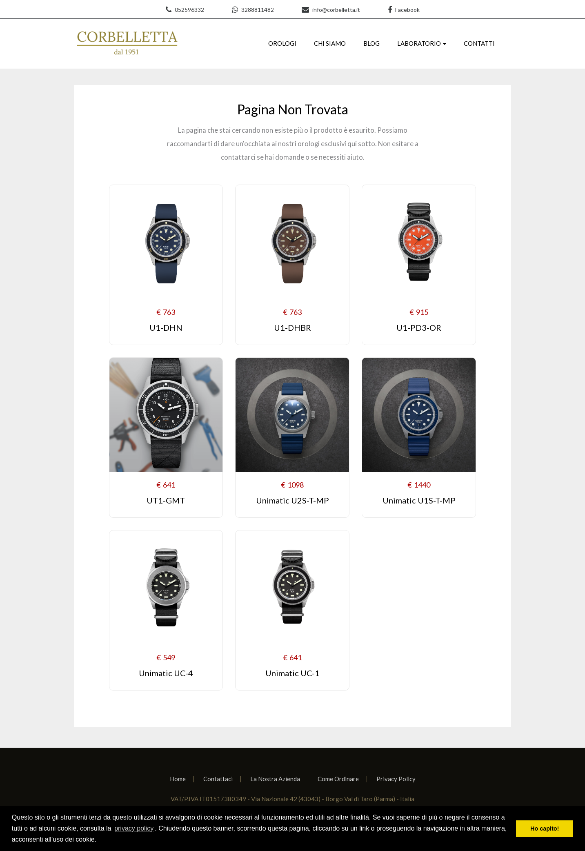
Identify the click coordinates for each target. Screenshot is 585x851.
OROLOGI (282, 43)
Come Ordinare (338, 778)
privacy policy (133, 828)
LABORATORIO (419, 43)
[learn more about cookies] (99, 840)
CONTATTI (479, 43)
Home (178, 778)
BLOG (371, 43)
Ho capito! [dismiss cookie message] (544, 828)
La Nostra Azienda (275, 778)
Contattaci (218, 778)
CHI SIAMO (330, 43)
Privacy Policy (396, 778)
